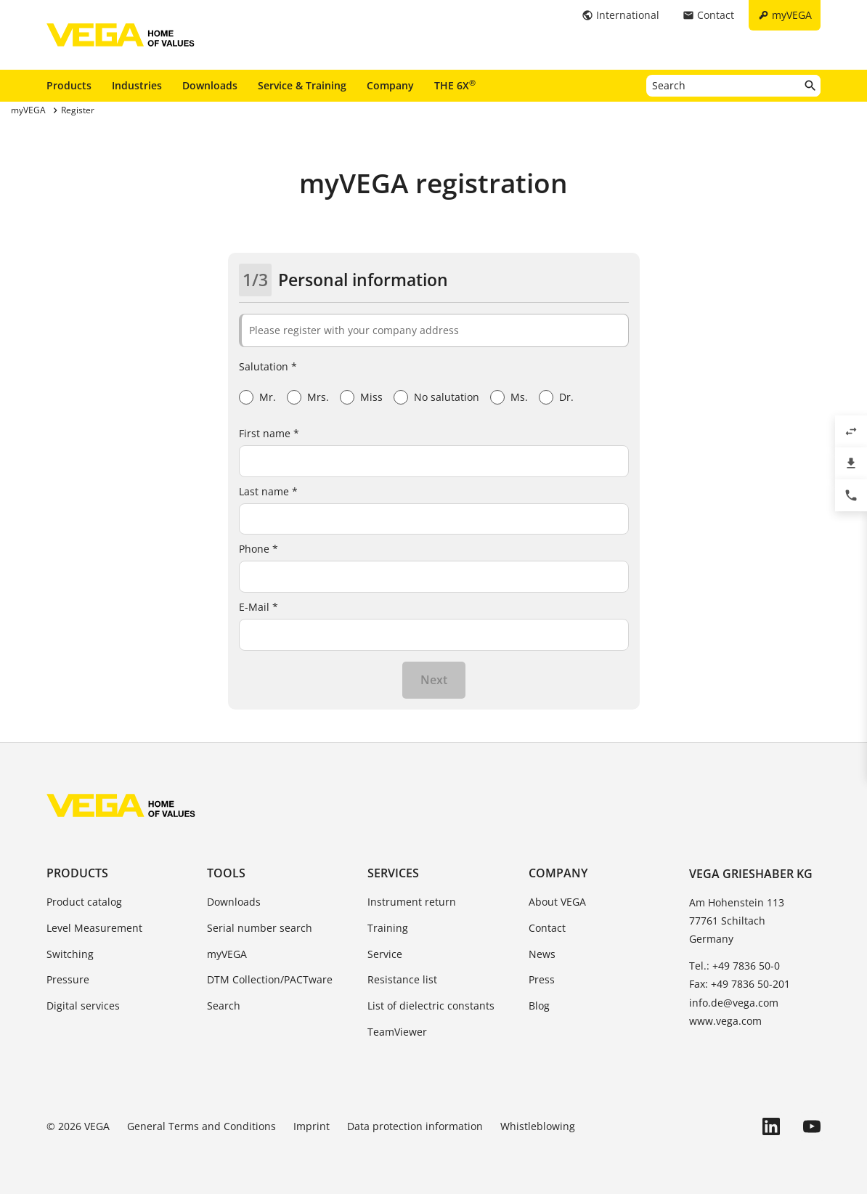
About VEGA (557, 902)
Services (393, 873)
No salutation (446, 397)
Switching (70, 954)
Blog (539, 1005)
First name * (269, 433)
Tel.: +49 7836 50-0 (734, 965)
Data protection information (415, 1126)
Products (68, 85)
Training (387, 928)
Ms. (519, 397)
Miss (371, 397)
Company (390, 85)
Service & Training (302, 85)
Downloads (209, 85)
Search (223, 1005)
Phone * (258, 549)
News (542, 954)
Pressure (67, 979)
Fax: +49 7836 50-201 (739, 984)
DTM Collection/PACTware (270, 979)
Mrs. (318, 397)
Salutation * (268, 366)
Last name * (268, 491)
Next (433, 680)
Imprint (311, 1126)
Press (542, 979)
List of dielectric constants (430, 1005)
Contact (547, 928)
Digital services (83, 1005)
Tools (226, 873)
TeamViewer (397, 1032)
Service (384, 954)
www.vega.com (725, 1021)
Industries (137, 85)
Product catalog (84, 902)
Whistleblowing (537, 1126)
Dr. (566, 397)
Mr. (267, 397)
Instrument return (411, 902)
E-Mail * (258, 607)
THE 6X (455, 85)
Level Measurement (94, 928)
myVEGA (227, 954)
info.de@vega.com (733, 1003)
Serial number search (259, 928)
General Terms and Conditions (201, 1126)
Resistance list (402, 979)
